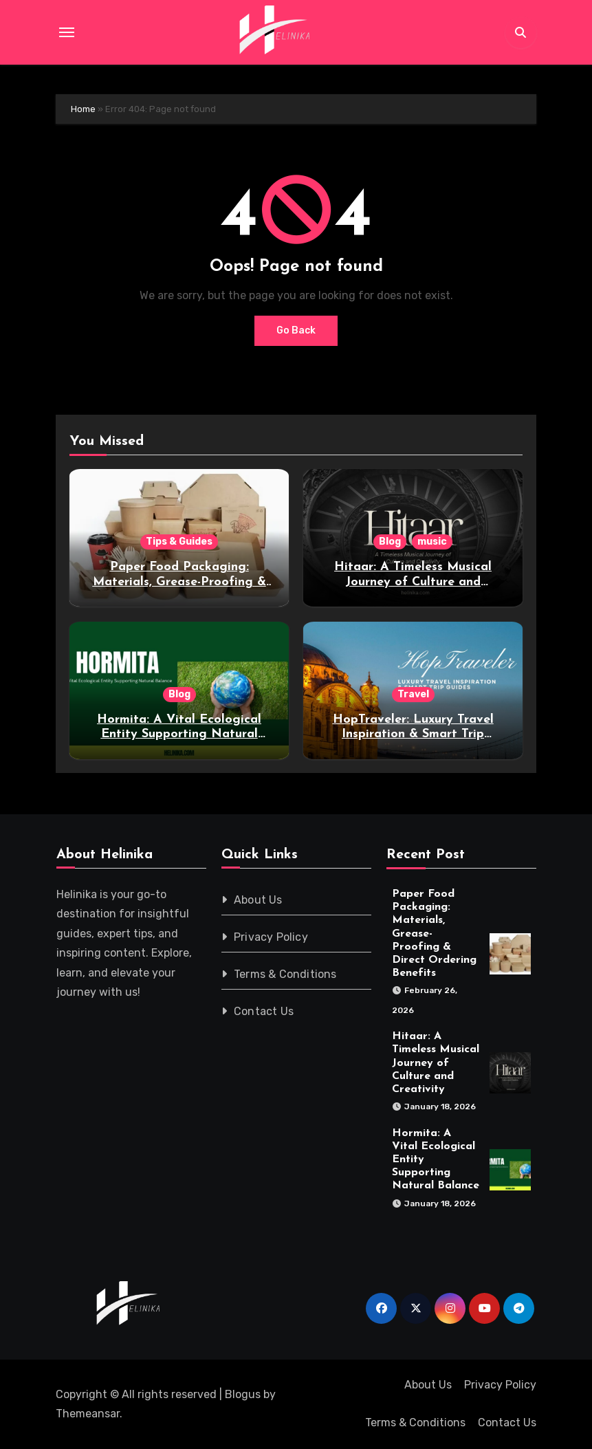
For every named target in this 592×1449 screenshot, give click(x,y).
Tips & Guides (179, 541)
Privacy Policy (271, 937)
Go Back (296, 330)
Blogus (243, 1394)
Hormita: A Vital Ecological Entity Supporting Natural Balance (179, 734)
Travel (413, 694)
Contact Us (264, 1011)
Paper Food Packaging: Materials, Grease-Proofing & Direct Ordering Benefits (179, 581)
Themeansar (88, 1413)
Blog (390, 541)
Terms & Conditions (285, 974)
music (432, 541)
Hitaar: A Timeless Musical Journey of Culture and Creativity (413, 581)
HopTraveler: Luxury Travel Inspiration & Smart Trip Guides (413, 734)
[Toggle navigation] (67, 32)
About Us (258, 899)
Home (83, 109)
